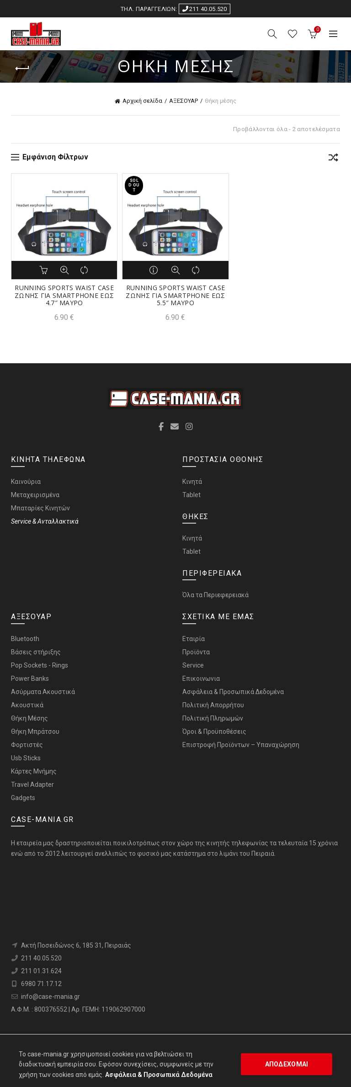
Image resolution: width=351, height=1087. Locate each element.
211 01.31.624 (41, 971)
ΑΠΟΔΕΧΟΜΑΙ (286, 1064)
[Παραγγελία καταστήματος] (333, 159)
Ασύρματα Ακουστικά (43, 691)
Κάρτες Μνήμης (34, 771)
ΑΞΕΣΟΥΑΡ (183, 100)
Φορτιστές (27, 744)
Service (193, 665)
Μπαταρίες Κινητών (40, 508)
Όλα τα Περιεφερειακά (215, 595)
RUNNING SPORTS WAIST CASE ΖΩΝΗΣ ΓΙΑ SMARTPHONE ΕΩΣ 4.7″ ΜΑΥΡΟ (64, 295)
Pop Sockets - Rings (39, 665)
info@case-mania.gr (50, 996)
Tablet (191, 494)
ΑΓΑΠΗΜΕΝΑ (292, 34)
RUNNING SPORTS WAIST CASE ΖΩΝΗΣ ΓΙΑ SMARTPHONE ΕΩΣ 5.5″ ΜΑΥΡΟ (175, 295)
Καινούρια (26, 481)
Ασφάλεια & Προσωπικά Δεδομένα (233, 691)
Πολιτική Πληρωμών (212, 718)
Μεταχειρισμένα (35, 494)
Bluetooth (25, 638)
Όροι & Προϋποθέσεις (214, 731)
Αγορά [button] (44, 270)
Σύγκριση (85, 270)
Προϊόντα (196, 652)
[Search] (272, 34)
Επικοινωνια (201, 678)
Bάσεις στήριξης (36, 652)
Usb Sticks (26, 758)
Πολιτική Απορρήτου (213, 705)
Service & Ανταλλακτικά (45, 521)
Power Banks (30, 678)
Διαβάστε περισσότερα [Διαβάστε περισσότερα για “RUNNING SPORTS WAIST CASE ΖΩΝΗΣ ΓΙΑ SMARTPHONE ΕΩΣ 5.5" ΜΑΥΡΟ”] (155, 270)
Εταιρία (193, 638)
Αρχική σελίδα (142, 100)
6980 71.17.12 (41, 983)
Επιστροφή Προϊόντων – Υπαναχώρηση (240, 744)
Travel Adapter (32, 784)
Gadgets (23, 797)
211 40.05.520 (204, 8)
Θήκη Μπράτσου (35, 731)
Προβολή (64, 270)
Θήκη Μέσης (29, 718)
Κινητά (192, 481)
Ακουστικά (27, 705)
